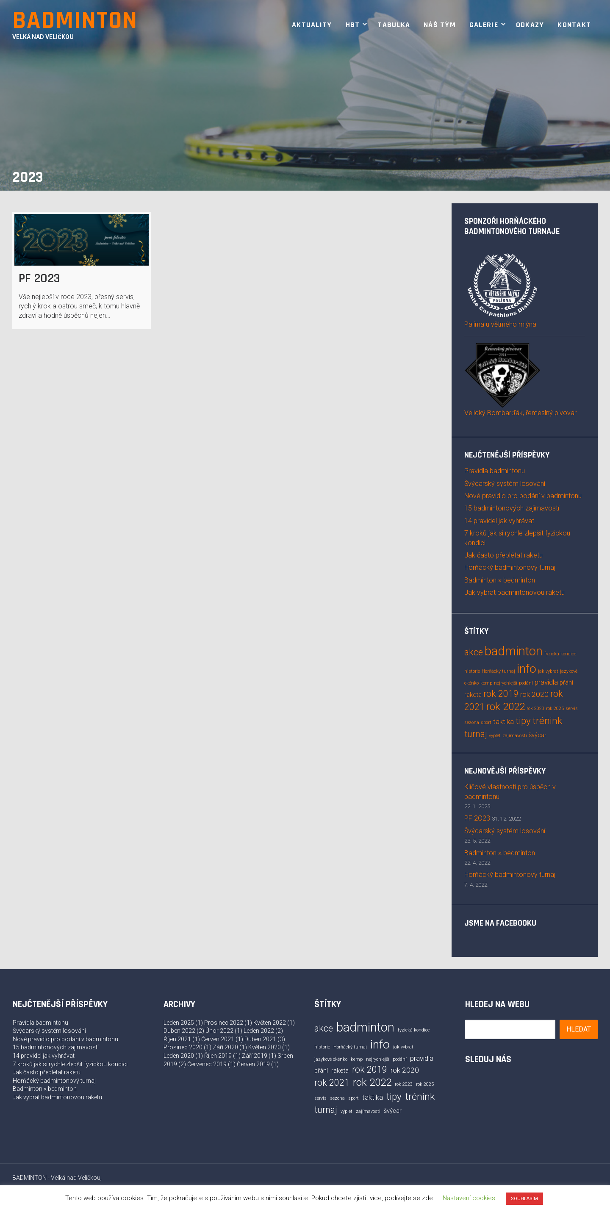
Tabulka (393, 25)
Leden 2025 (179, 1022)
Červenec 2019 (207, 1064)
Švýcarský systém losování (504, 484)
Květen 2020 (264, 1047)
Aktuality (312, 25)
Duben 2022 (179, 1030)
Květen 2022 (269, 1022)
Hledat (578, 1029)
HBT (353, 25)
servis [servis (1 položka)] (572, 708)
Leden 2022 (259, 1030)
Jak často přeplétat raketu (503, 555)
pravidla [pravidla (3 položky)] (546, 682)
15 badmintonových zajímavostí (511, 508)
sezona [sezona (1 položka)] (471, 722)
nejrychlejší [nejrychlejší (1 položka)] (505, 683)
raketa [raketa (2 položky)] (473, 695)
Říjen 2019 (218, 1055)
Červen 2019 (253, 1064)
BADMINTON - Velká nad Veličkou (56, 1177)
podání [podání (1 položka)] (526, 683)
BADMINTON (75, 20)
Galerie (483, 25)
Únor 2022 (219, 1030)
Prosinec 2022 (223, 1022)
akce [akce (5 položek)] (473, 652)
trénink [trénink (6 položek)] (547, 721)
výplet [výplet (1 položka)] (495, 735)
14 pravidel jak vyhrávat (499, 521)
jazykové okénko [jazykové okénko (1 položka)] (330, 1059)
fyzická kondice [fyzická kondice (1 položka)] (560, 654)
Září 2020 (225, 1047)
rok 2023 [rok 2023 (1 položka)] (535, 708)
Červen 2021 (217, 1039)
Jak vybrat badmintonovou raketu (514, 592)
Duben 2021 (260, 1039)
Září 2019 (254, 1055)
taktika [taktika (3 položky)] (503, 721)
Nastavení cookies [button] (469, 1198)
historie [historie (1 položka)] (472, 671)
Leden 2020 (179, 1055)
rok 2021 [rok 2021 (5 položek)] (331, 1082)
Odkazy (530, 25)
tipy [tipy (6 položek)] (523, 721)
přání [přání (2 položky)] (566, 682)
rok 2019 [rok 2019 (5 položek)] (500, 693)
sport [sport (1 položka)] (486, 722)
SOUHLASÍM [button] (524, 1198)
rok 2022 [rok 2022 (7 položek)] (505, 707)
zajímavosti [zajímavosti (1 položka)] (514, 735)
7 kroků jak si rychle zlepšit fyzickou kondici (70, 1064)
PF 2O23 (39, 278)
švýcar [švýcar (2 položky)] (537, 735)
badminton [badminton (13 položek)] (514, 651)
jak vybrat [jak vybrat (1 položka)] (548, 671)
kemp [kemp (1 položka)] (486, 683)
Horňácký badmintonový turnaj (509, 567)
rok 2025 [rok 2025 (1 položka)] (555, 708)
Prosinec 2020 (183, 1047)
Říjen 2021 (177, 1039)
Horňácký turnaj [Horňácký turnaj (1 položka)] (498, 671)
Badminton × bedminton (499, 580)
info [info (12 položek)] (526, 669)
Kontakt (574, 25)
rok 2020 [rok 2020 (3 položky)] (534, 694)
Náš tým (440, 25)
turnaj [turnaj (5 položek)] (475, 734)
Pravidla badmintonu (494, 471)
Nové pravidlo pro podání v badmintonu (523, 496)
